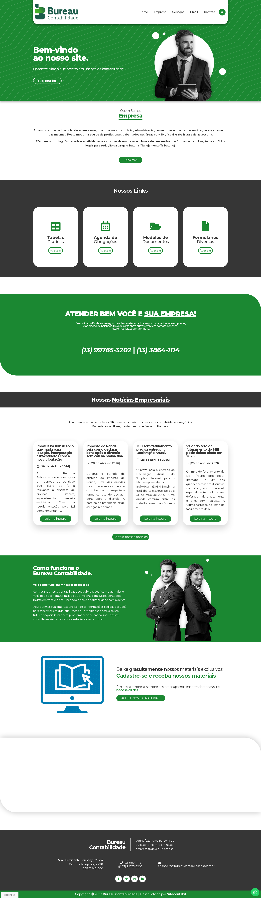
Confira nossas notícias (131, 537)
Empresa (160, 12)
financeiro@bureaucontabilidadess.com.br (186, 864)
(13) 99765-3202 (130, 866)
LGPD (194, 12)
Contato (209, 12)
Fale (47, 80)
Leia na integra (55, 518)
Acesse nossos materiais (140, 698)
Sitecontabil (176, 894)
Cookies (9, 895)
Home (143, 12)
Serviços (178, 12)
